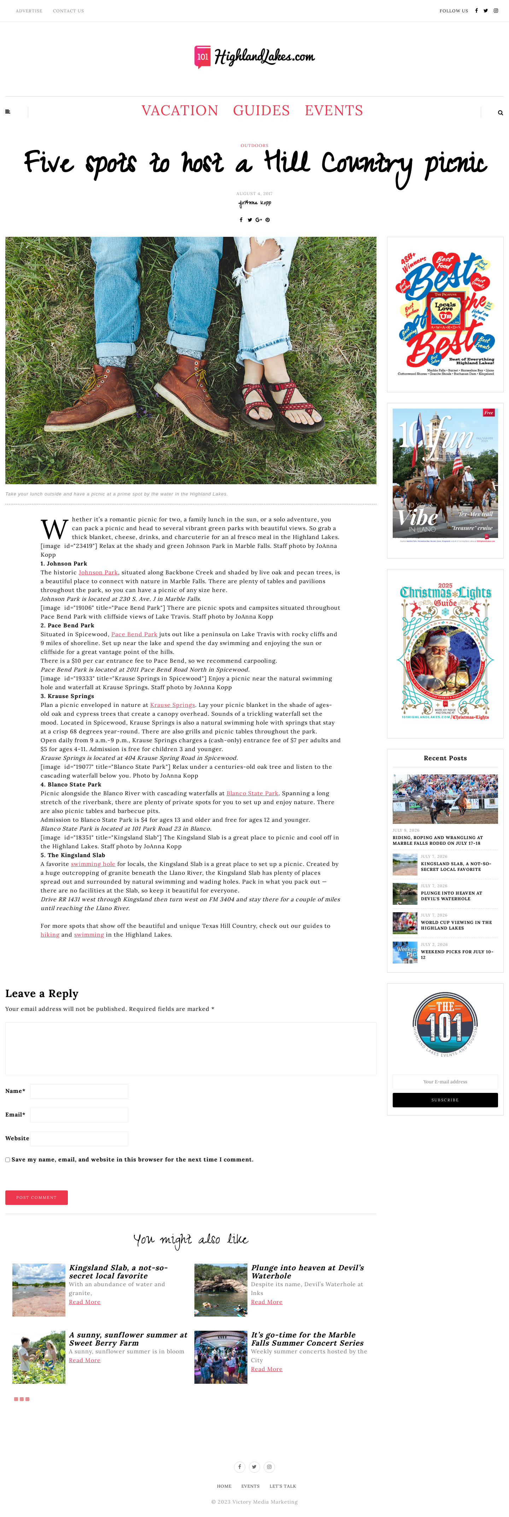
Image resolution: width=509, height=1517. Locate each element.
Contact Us (68, 10)
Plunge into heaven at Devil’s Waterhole (451, 895)
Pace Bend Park (134, 634)
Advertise (29, 10)
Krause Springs (172, 704)
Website (17, 1138)
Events (334, 110)
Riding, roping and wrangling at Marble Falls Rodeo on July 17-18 (438, 840)
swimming (89, 934)
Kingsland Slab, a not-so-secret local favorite (456, 866)
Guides (262, 110)
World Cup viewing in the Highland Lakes (456, 925)
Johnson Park (98, 572)
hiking (50, 934)
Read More (85, 1301)
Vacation (180, 110)
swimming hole (93, 863)
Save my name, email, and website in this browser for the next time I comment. (133, 1159)
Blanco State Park (253, 793)
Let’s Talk (283, 1486)
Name (15, 1090)
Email (15, 1114)
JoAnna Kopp (254, 204)
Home (224, 1486)
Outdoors (255, 146)
